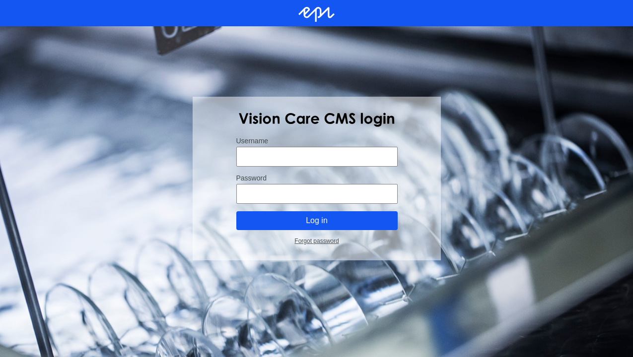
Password (251, 178)
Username (252, 141)
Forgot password (316, 241)
